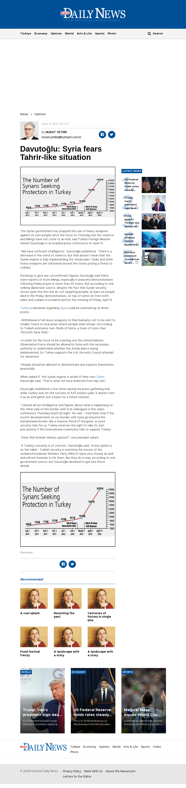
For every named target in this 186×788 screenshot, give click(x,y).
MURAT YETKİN (56, 132)
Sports (99, 33)
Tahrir (100, 377)
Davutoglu (26, 552)
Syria (63, 308)
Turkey (25, 308)
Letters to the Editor (77, 776)
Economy (40, 33)
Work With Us (93, 771)
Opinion (56, 33)
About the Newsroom (120, 771)
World (69, 33)
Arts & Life (84, 33)
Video (157, 747)
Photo (112, 33)
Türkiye (25, 33)
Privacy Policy (72, 771)
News (24, 114)
